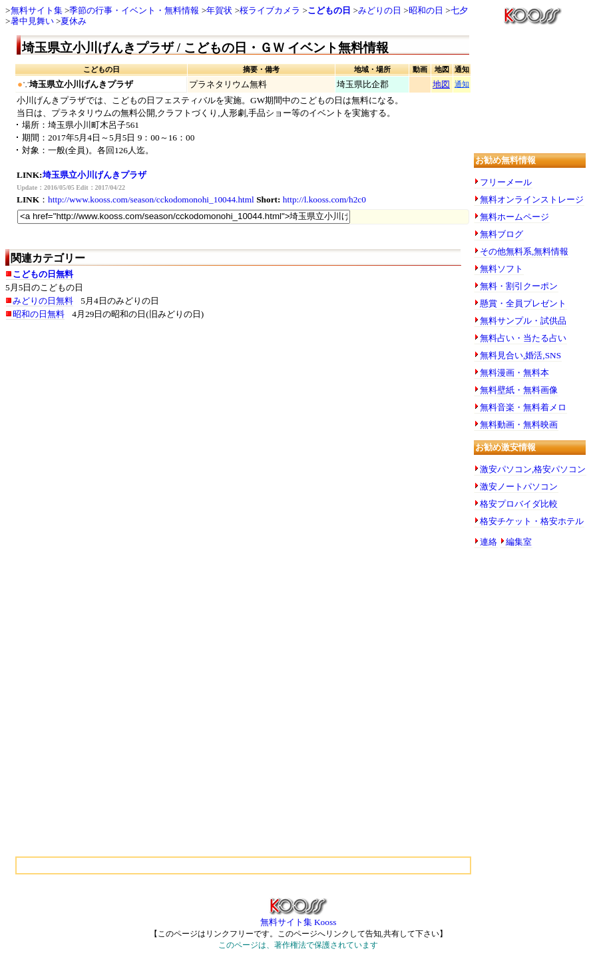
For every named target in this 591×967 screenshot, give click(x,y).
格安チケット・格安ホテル (532, 521)
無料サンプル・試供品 (523, 321)
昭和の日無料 (39, 314)
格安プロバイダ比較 (519, 504)
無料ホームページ (514, 217)
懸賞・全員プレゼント (523, 303)
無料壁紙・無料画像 (519, 390)
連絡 (488, 542)
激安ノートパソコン (519, 486)
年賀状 (219, 10)
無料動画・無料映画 (519, 425)
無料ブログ (501, 234)
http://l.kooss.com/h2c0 (324, 199)
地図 (441, 84)
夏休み (74, 21)
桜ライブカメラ (270, 10)
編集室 (519, 542)
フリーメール (506, 182)
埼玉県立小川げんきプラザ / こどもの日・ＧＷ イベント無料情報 (205, 48)
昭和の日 (426, 10)
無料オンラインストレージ (532, 199)
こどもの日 (329, 10)
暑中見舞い (32, 21)
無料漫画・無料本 (514, 373)
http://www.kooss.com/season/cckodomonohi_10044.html (151, 199)
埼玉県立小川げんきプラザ (94, 175)
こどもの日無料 (43, 274)
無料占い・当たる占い (523, 338)
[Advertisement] (138, 435)
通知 (462, 84)
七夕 (459, 10)
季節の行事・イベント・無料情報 (134, 10)
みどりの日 (379, 10)
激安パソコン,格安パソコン (533, 469)
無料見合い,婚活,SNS (520, 355)
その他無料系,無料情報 (524, 251)
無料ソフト (501, 269)
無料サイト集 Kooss (298, 917)
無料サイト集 (37, 10)
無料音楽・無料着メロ (523, 407)
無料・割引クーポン (519, 286)
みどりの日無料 (43, 301)
